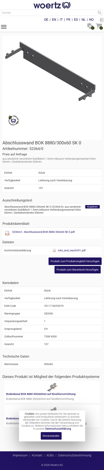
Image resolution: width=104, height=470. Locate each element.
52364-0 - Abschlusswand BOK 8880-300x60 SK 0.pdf (43, 231)
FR (68, 19)
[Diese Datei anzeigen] (7, 233)
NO (91, 19)
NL (83, 19)
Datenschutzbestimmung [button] (74, 455)
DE (46, 19)
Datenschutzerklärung (58, 428)
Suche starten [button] (99, 12)
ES (76, 19)
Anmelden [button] (101, 20)
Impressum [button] (20, 455)
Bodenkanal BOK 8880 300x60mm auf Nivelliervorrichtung (41, 394)
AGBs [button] (50, 455)
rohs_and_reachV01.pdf (72, 250)
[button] (4, 26)
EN (54, 19)
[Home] (52, 5)
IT (61, 19)
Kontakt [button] (37, 455)
